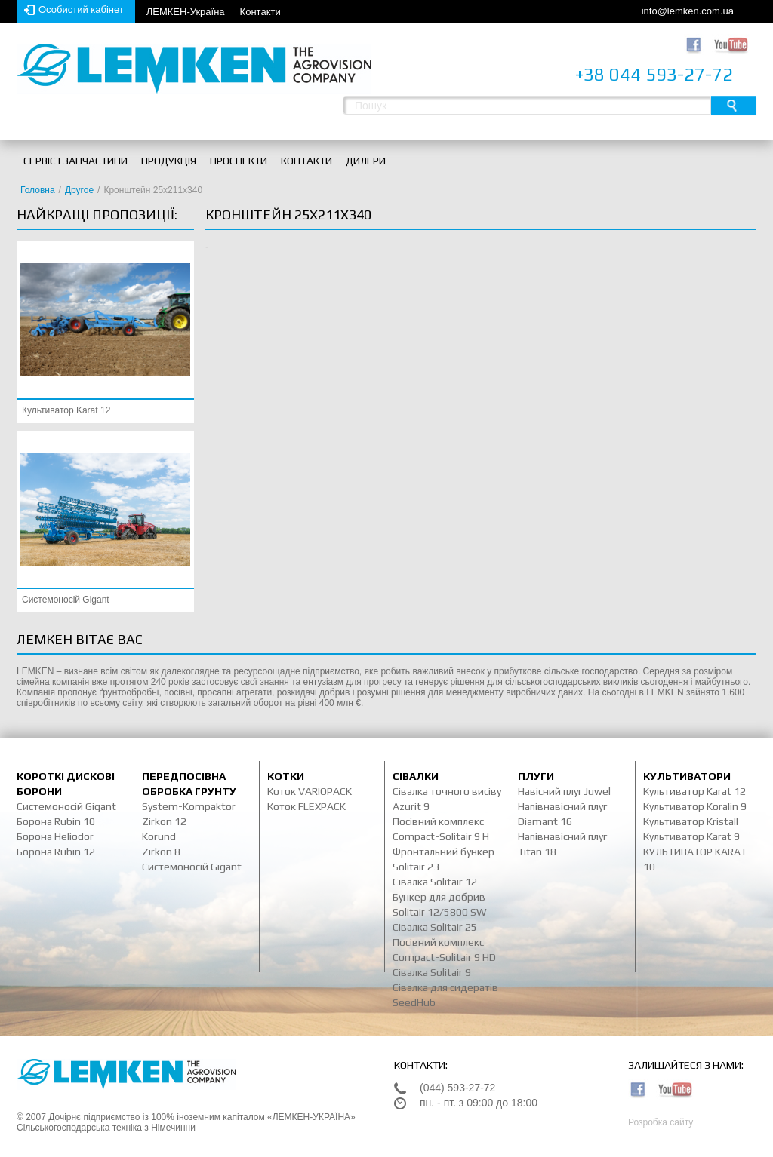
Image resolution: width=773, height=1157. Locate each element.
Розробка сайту (660, 1122)
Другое (79, 190)
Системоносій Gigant (65, 599)
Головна (37, 190)
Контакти (260, 11)
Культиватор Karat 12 (66, 410)
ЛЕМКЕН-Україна (185, 11)
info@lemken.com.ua (688, 11)
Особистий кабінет (81, 9)
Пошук (733, 105)
